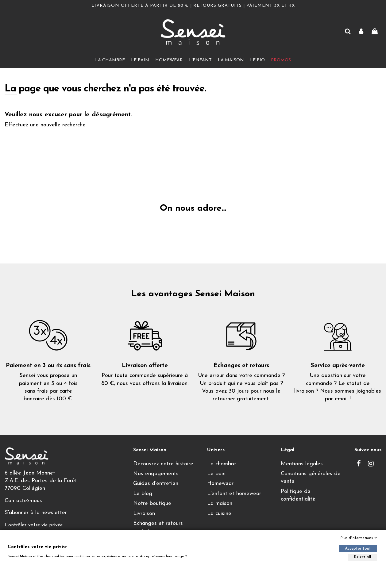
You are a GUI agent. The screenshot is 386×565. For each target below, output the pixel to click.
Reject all (362, 557)
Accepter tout (358, 549)
